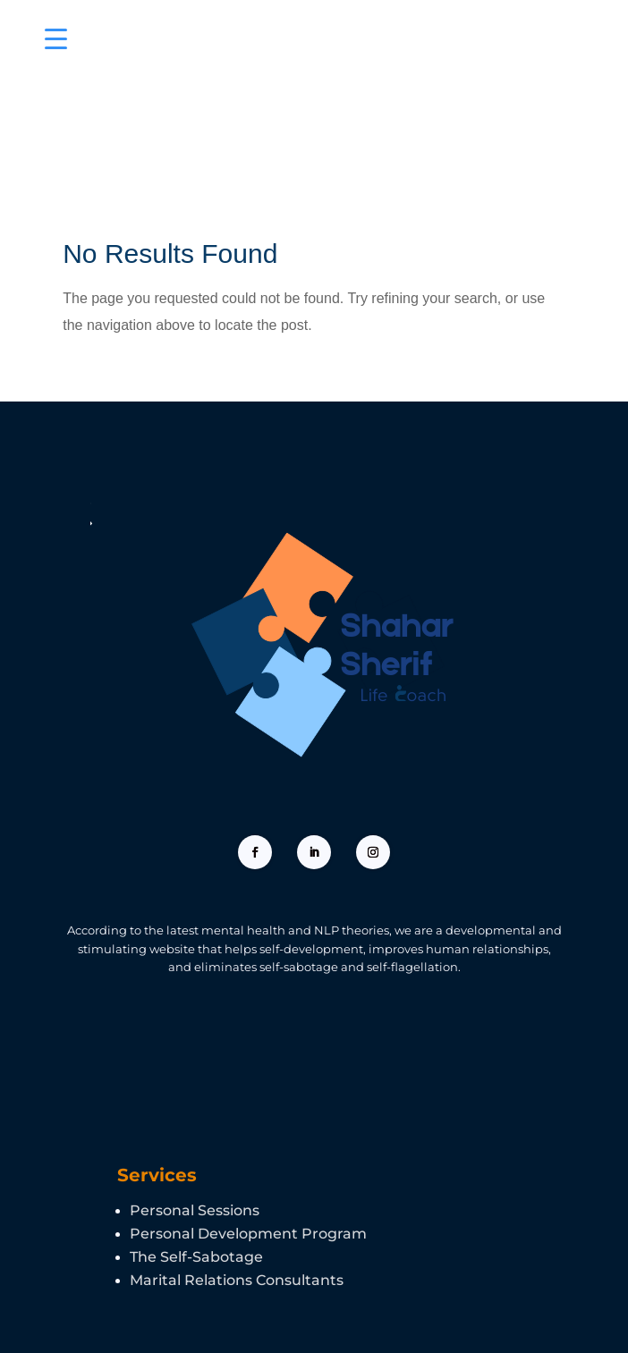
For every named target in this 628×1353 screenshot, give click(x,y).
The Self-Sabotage (196, 1256)
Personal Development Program (248, 1233)
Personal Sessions (194, 1210)
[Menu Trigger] (56, 38)
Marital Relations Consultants (237, 1280)
